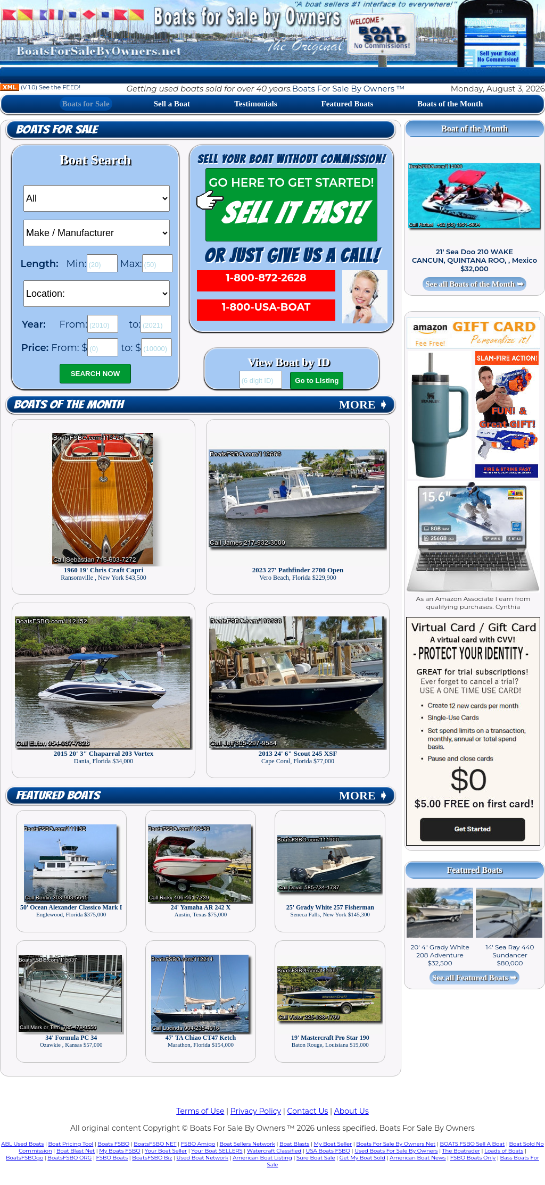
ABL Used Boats (22, 1143)
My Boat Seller (333, 1143)
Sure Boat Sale (315, 1157)
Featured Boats (347, 103)
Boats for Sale (86, 103)
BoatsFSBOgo (24, 1157)
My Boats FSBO (119, 1150)
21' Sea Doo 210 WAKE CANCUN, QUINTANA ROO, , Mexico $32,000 (474, 260)
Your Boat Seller (166, 1150)
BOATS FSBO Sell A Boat (472, 1143)
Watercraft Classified (274, 1150)
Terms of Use (200, 1111)
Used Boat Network (203, 1157)
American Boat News (417, 1157)
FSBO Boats (112, 1157)
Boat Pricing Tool (70, 1143)
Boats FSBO (114, 1143)
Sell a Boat (172, 103)
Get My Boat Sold (362, 1157)
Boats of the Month (450, 103)
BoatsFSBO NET (155, 1143)
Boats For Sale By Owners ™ (348, 89)
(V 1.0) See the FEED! (40, 87)
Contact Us (307, 1111)
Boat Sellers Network (247, 1143)
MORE (363, 404)
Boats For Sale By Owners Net (395, 1143)
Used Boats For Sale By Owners (395, 1150)
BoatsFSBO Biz (152, 1157)
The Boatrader (461, 1150)
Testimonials (255, 103)
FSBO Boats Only (473, 1157)
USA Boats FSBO (328, 1150)
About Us (351, 1111)
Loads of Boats (503, 1150)
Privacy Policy (255, 1111)
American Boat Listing (262, 1157)
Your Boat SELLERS (216, 1150)
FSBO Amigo (198, 1143)
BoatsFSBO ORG (69, 1157)
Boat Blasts (294, 1143)
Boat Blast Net (75, 1150)
